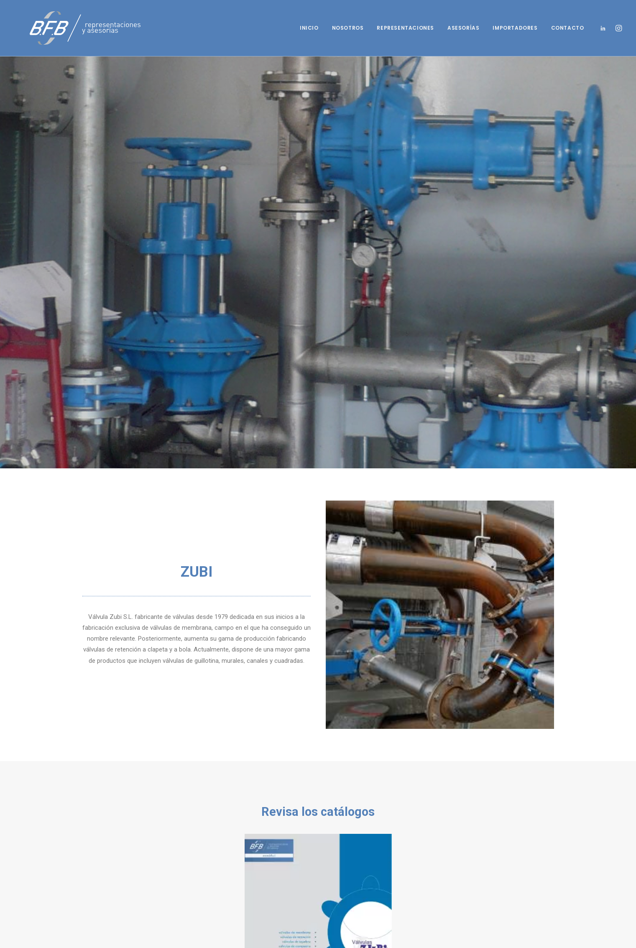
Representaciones (405, 27)
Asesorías (463, 27)
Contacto (567, 27)
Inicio (309, 27)
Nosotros (348, 27)
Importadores (515, 27)
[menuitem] (309, 28)
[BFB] (70, 28)
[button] (604, 28)
